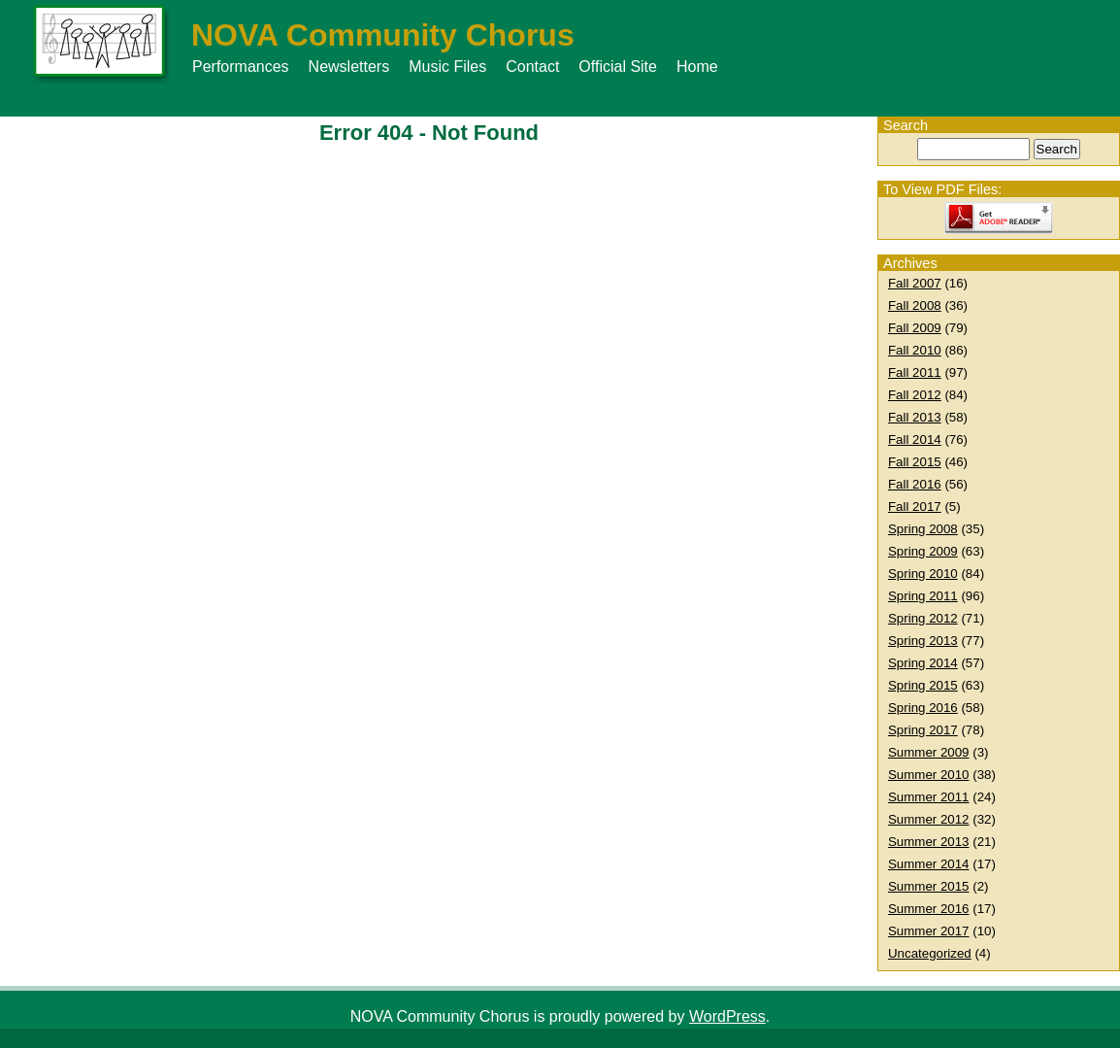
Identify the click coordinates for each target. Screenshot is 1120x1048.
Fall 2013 (914, 417)
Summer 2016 (929, 908)
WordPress (727, 1016)
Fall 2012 (914, 395)
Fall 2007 (914, 283)
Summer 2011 (929, 797)
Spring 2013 (923, 640)
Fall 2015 (914, 462)
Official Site (617, 66)
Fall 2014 (914, 439)
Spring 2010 (923, 573)
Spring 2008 (923, 529)
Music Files (447, 66)
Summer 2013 (929, 841)
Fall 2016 (914, 484)
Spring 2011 (923, 596)
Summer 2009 (929, 752)
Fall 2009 (914, 328)
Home (697, 66)
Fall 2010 (914, 350)
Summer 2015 (929, 886)
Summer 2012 (929, 819)
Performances (240, 66)
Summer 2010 (929, 774)
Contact (532, 66)
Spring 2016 (923, 707)
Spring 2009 (923, 551)
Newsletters (349, 66)
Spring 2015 (923, 685)
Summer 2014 (929, 864)
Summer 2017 (929, 931)
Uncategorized (930, 953)
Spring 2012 (923, 618)
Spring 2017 (923, 730)
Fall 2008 (914, 305)
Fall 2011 (914, 372)
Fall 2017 (914, 506)
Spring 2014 (923, 663)
